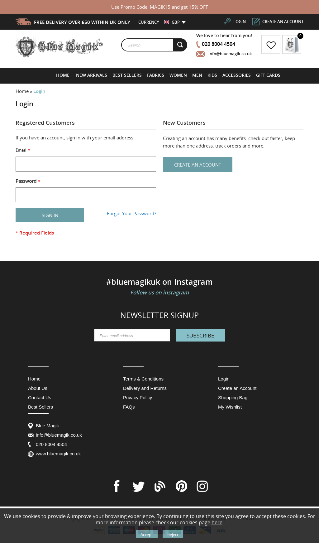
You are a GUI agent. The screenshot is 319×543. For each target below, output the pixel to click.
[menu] (168, 75)
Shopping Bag (232, 397)
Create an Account (237, 388)
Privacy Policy (137, 397)
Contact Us (39, 397)
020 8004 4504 (218, 44)
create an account (282, 21)
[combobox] (154, 44)
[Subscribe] (200, 335)
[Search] (180, 44)
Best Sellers (40, 407)
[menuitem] (92, 75)
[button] (172, 22)
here (217, 522)
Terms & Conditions (143, 378)
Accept (146, 534)
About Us (37, 388)
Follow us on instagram (159, 292)
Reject (173, 534)
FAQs (129, 407)
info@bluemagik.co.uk (230, 53)
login (239, 21)
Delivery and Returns (145, 388)
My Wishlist (230, 407)
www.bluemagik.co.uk (58, 453)
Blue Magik (47, 425)
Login (224, 378)
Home (23, 91)
